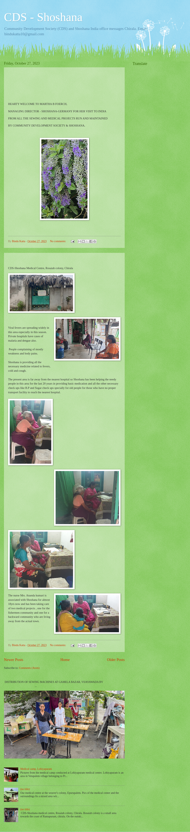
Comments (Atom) (29, 667)
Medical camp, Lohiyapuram (36, 768)
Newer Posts (13, 660)
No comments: (58, 241)
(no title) (25, 789)
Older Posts (116, 660)
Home (65, 660)
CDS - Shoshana (43, 17)
